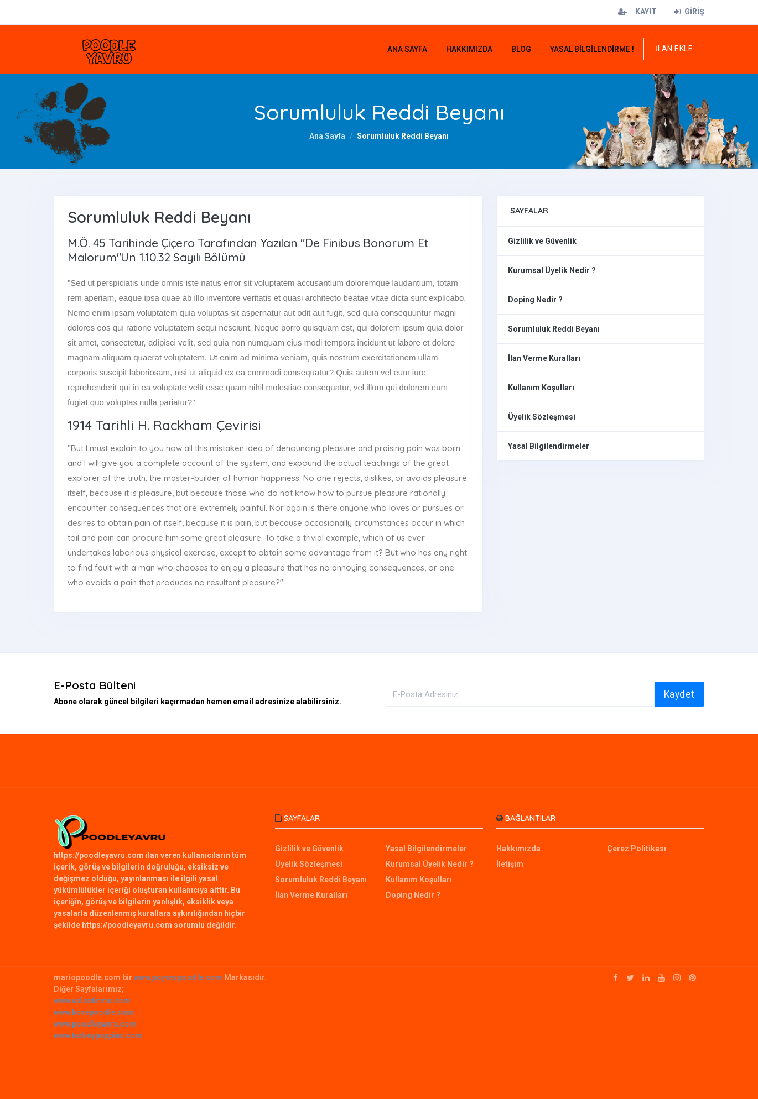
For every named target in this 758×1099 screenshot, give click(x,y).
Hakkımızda (518, 848)
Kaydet (679, 694)
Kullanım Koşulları (541, 387)
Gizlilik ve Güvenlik (542, 241)
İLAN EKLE (674, 48)
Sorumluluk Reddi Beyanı (554, 329)
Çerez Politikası (636, 848)
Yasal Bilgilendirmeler (548, 446)
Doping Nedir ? (535, 299)
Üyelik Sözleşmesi (541, 416)
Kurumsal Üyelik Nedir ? (552, 270)
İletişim (509, 864)
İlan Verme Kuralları (544, 358)
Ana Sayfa (327, 136)
